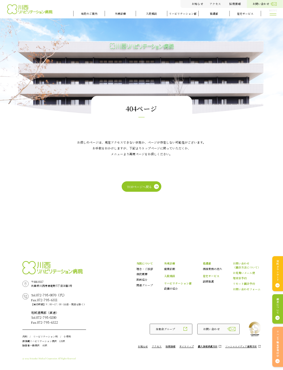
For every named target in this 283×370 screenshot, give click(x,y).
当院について (144, 263)
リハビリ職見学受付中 (277, 343)
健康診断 (169, 269)
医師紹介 (141, 279)
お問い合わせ (211, 329)
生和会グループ (165, 329)
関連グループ (144, 285)
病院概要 (141, 274)
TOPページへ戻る (139, 186)
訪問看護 (208, 281)
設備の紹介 (171, 288)
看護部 (214, 13)
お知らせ (197, 4)
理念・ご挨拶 (144, 269)
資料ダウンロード (277, 270)
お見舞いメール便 (244, 273)
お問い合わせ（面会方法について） (247, 265)
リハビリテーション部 (183, 13)
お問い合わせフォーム (247, 289)
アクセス (215, 4)
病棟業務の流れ (212, 269)
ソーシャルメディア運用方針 (241, 346)
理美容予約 (240, 278)
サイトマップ (186, 346)
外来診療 (120, 13)
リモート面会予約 (244, 283)
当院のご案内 (89, 13)
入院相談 (151, 13)
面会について (277, 306)
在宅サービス (245, 13)
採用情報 (235, 4)
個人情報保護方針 (208, 346)
